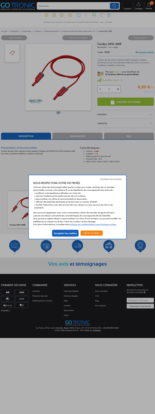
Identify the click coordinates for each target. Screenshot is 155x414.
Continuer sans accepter (111, 178)
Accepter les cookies (65, 233)
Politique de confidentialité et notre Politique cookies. (93, 224)
